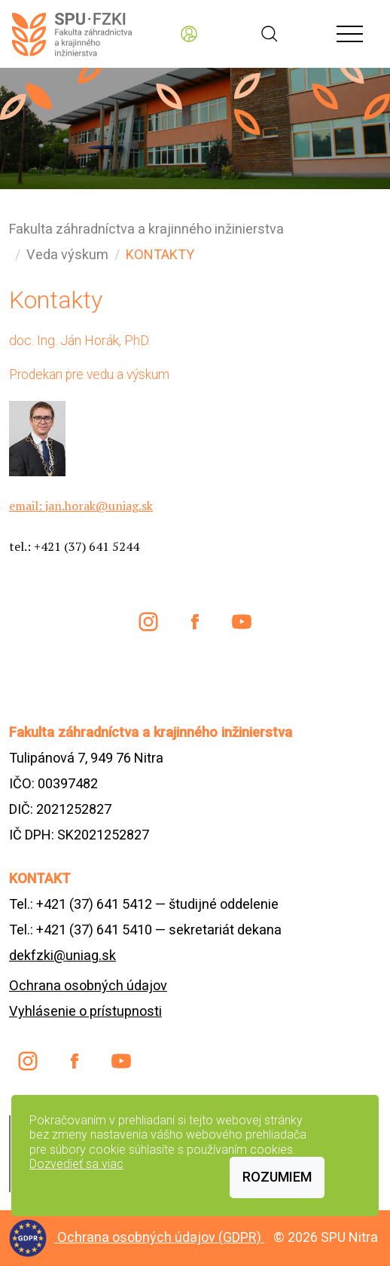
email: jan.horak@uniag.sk (81, 505)
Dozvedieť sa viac (76, 1164)
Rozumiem (277, 1177)
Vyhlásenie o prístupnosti (85, 1011)
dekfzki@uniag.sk (62, 955)
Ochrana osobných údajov (88, 985)
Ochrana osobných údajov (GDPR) (160, 1237)
